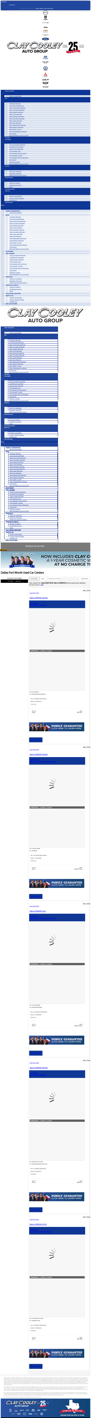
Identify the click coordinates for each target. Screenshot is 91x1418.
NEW (6, 98)
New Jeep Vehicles (15, 121)
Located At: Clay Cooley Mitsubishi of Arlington (74, 604)
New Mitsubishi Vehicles (17, 125)
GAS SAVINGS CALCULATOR (18, 135)
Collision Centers (9, 189)
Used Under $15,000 (16, 149)
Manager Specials (15, 173)
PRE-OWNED (8, 139)
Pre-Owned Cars (15, 151)
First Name (8, 1334)
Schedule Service (15, 185)
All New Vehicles (15, 103)
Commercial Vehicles (16, 106)
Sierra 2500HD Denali (39, 598)
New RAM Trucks (15, 129)
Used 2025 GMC (65, 593)
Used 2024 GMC (35, 593)
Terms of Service (41, 1004)
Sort (42, 578)
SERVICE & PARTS (9, 177)
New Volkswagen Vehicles (18, 131)
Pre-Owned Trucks (15, 155)
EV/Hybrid (12, 134)
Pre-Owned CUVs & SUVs (17, 153)
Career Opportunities (16, 198)
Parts (11, 187)
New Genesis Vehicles (16, 116)
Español (4, 1)
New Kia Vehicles (15, 123)
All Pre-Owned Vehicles (17, 145)
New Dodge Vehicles (16, 112)
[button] (45, 205)
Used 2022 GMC (65, 705)
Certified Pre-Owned (16, 147)
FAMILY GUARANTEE (9, 90)
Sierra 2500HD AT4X (38, 822)
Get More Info (36, 695)
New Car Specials (15, 171)
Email (6, 1344)
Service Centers (14, 183)
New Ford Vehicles (15, 114)
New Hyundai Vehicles (16, 119)
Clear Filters (84, 578)
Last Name (7, 1339)
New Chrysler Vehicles (17, 110)
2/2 (42, 585)
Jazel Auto (86, 1252)
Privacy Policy (31, 1004)
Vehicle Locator (14, 162)
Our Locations (9, 202)
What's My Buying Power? (18, 175)
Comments (7, 1358)
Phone (6, 1350)
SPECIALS (7, 165)
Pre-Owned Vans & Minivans (18, 158)
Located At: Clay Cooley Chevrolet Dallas (41, 829)
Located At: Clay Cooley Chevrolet (38, 604)
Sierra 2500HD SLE (38, 710)
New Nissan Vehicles (16, 127)
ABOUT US (7, 190)
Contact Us (13, 200)
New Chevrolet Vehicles (17, 108)
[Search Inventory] (11, 1260)
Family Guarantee (15, 96)
